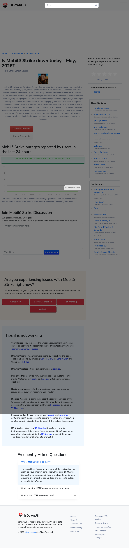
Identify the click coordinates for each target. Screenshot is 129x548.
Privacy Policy (76, 527)
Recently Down (101, 523)
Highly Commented (103, 527)
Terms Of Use (76, 524)
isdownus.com (30, 532)
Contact (73, 520)
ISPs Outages (100, 531)
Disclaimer (74, 531)
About (73, 516)
